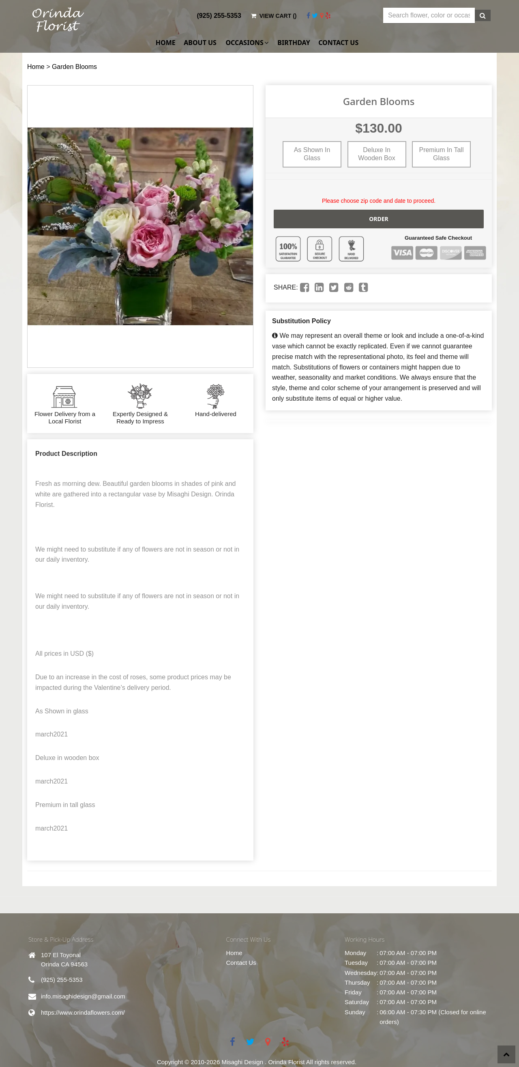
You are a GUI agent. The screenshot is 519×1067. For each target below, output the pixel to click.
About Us (200, 42)
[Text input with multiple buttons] (429, 16)
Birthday (293, 42)
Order (378, 219)
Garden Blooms (74, 66)
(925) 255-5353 (219, 15)
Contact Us (338, 42)
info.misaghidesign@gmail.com (83, 996)
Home (166, 42)
